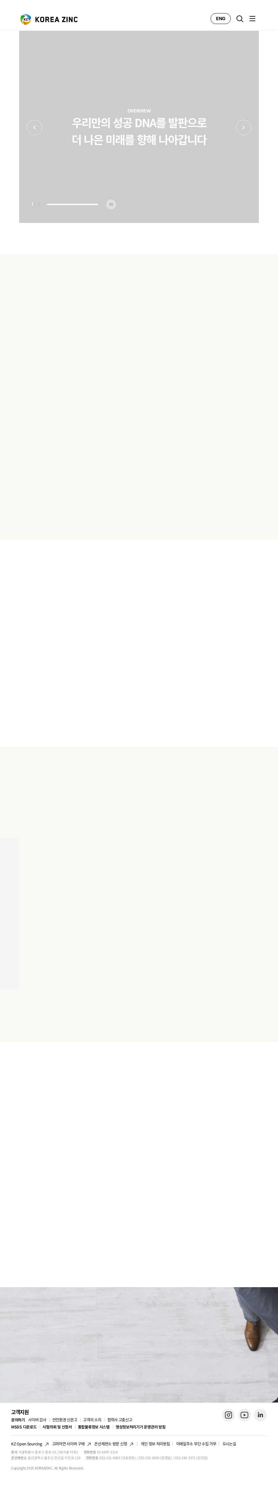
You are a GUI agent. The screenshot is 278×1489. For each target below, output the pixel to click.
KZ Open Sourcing (26, 1444)
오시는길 (229, 1444)
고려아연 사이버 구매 (68, 1444)
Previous (34, 127)
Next (243, 127)
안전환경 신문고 (64, 1420)
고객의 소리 (92, 1420)
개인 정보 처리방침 (155, 1444)
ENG (220, 18)
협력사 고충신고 (119, 1420)
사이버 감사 (37, 1420)
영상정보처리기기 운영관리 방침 (141, 1427)
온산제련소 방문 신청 (110, 1444)
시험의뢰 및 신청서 (57, 1427)
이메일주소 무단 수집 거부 (196, 1444)
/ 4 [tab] (36, 204)
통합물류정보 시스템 (94, 1427)
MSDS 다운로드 (23, 1427)
